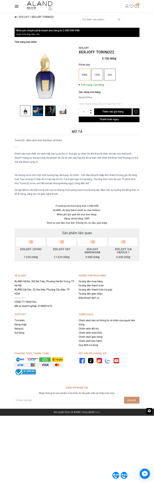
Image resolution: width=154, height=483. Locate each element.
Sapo (97, 412)
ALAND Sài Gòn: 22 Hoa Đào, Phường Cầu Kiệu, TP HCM (42, 291)
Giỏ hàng (19, 332)
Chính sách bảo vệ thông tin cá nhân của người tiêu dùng (107, 322)
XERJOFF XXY (61, 249)
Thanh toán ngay (109, 119)
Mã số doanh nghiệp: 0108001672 (33, 306)
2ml (110, 74)
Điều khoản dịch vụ (89, 297)
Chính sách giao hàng (90, 336)
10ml (97, 74)
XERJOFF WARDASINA (92, 251)
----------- (19, 297)
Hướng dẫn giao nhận (90, 293)
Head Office (85, 97)
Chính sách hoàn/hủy (90, 332)
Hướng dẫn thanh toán (91, 285)
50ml (85, 74)
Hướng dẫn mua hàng (91, 281)
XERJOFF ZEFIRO (31, 249)
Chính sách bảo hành (90, 341)
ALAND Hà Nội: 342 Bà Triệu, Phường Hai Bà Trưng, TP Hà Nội (44, 283)
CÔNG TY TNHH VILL (26, 302)
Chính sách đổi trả (89, 328)
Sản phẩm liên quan (77, 233)
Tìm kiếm (20, 320)
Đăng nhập (21, 324)
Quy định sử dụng (88, 345)
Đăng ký (19, 328)
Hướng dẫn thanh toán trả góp (95, 289)
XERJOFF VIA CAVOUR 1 (123, 251)
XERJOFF (84, 48)
